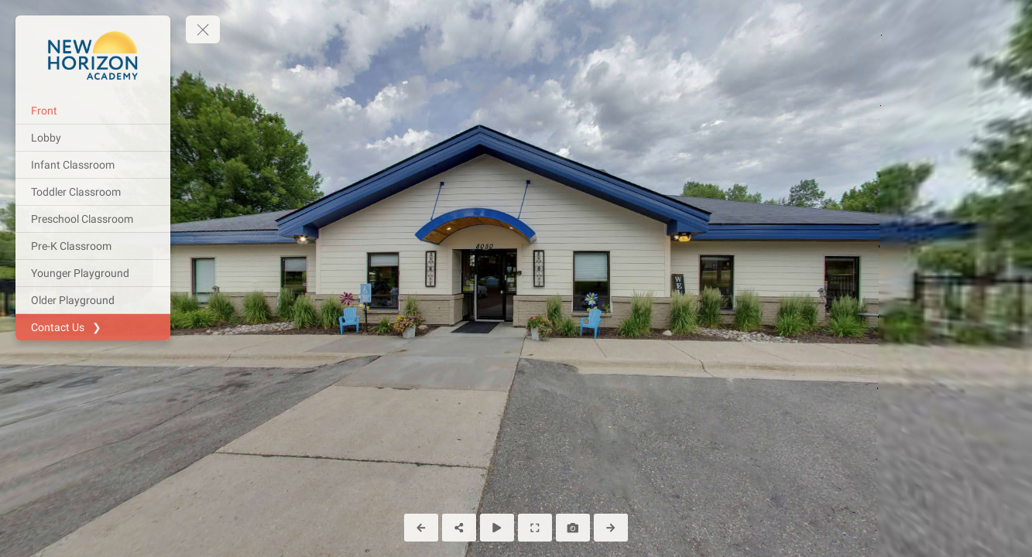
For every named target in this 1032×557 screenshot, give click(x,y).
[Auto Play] (497, 528)
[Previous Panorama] (421, 528)
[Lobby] (92, 138)
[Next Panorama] (611, 528)
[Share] (459, 528)
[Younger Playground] (92, 273)
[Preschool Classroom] (92, 219)
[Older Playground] (92, 300)
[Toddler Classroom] (92, 192)
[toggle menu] (203, 29)
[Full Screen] (535, 528)
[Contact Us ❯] (92, 327)
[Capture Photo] (573, 528)
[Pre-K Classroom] (92, 246)
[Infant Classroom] (92, 165)
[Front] (92, 110)
